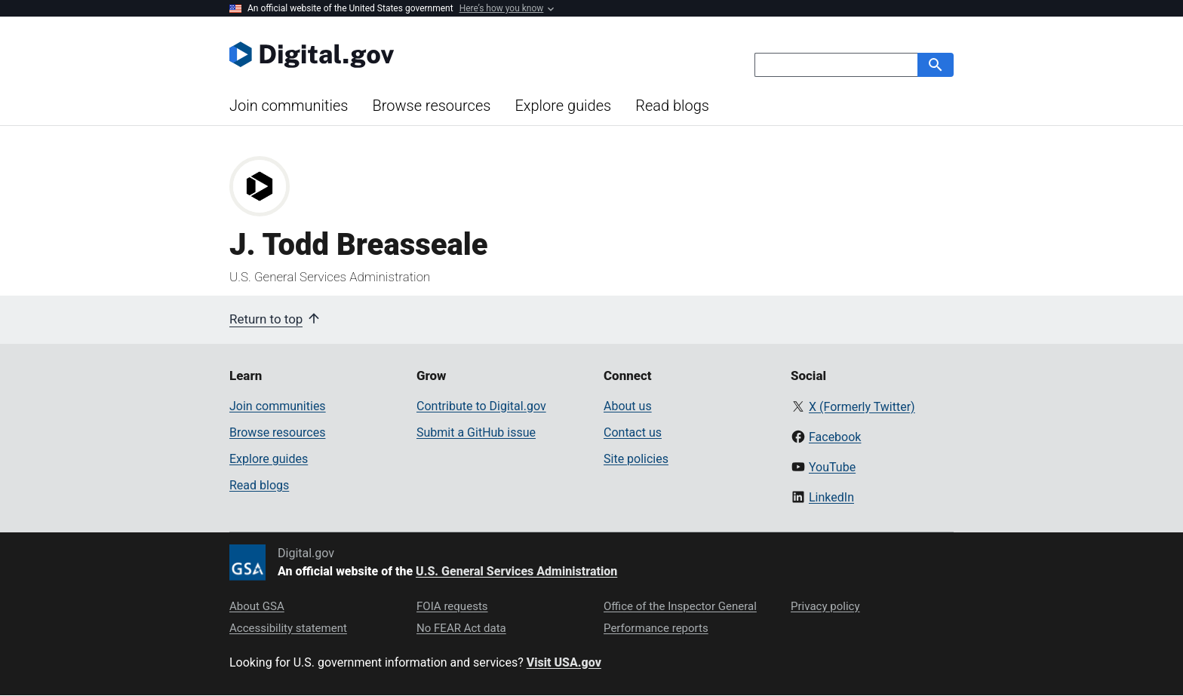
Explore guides (563, 106)
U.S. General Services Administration (516, 571)
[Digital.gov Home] (410, 54)
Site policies (636, 459)
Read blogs (672, 106)
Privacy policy (825, 606)
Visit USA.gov (564, 662)
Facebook (835, 437)
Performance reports (656, 628)
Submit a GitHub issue (476, 432)
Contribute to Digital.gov (481, 406)
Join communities (288, 106)
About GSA (256, 606)
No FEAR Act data (461, 628)
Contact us (633, 432)
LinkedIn (831, 497)
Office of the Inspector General (680, 606)
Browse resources (431, 106)
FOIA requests (452, 606)
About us (628, 406)
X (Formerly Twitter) (862, 407)
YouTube (832, 467)
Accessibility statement (288, 628)
